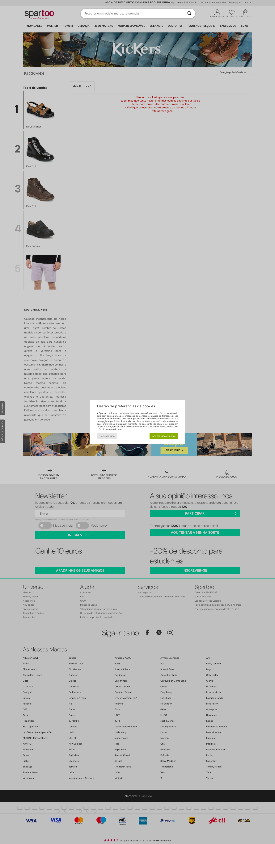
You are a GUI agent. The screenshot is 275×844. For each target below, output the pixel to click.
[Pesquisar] (189, 13)
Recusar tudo (107, 436)
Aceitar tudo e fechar (164, 436)
